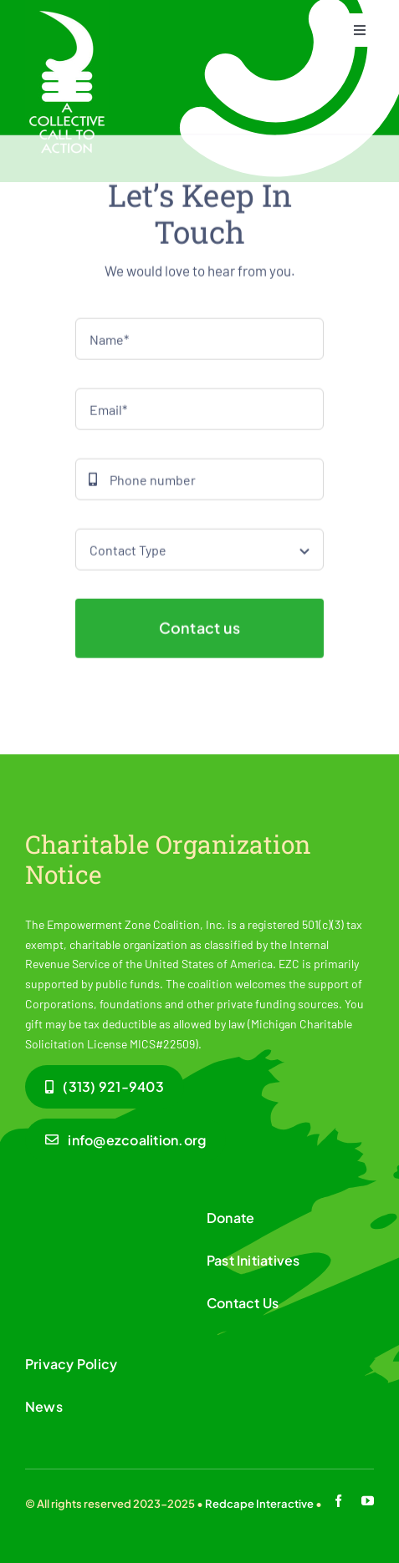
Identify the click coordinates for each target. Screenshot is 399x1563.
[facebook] (338, 1500)
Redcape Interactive (259, 1503)
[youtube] (367, 1500)
